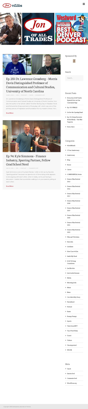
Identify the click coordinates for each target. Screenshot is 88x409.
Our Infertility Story (73, 297)
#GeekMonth (71, 145)
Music (69, 287)
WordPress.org (72, 383)
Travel (69, 335)
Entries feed (71, 373)
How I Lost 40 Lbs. (72, 251)
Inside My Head (72, 256)
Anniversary (71, 155)
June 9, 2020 (10, 95)
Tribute (69, 340)
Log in (69, 369)
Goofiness (70, 247)
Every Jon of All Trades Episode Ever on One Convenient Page (74, 100)
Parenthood (70, 302)
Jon (17, 95)
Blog (68, 160)
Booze (69, 165)
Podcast (24, 95)
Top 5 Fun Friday (72, 331)
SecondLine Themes (25, 406)
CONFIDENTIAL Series (74, 174)
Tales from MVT (72, 326)
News (69, 292)
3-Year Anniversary (73, 150)
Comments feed (72, 378)
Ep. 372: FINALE (72, 107)
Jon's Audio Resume (73, 273)
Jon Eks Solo (71, 268)
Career (69, 169)
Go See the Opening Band (75, 112)
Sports (69, 321)
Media (69, 278)
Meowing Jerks (71, 283)
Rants (69, 311)
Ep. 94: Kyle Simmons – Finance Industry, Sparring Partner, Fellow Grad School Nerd (28, 160)
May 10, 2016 (9, 168)
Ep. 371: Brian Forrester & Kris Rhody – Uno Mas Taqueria (74, 119)
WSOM (69, 350)
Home (5, 42)
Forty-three (71, 127)
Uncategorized (72, 345)
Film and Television (73, 237)
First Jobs (70, 242)
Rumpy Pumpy (72, 316)
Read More (9, 113)
